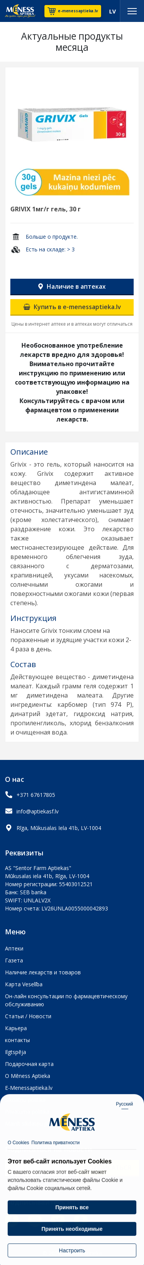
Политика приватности (55, 1158)
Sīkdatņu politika (25, 1099)
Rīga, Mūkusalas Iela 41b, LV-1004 (58, 828)
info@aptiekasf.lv (37, 811)
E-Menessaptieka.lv (28, 1087)
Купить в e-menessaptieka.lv (72, 307)
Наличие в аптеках (72, 286)
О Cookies (18, 1158)
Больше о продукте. (52, 236)
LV (112, 11)
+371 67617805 (35, 794)
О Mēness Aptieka (27, 1075)
